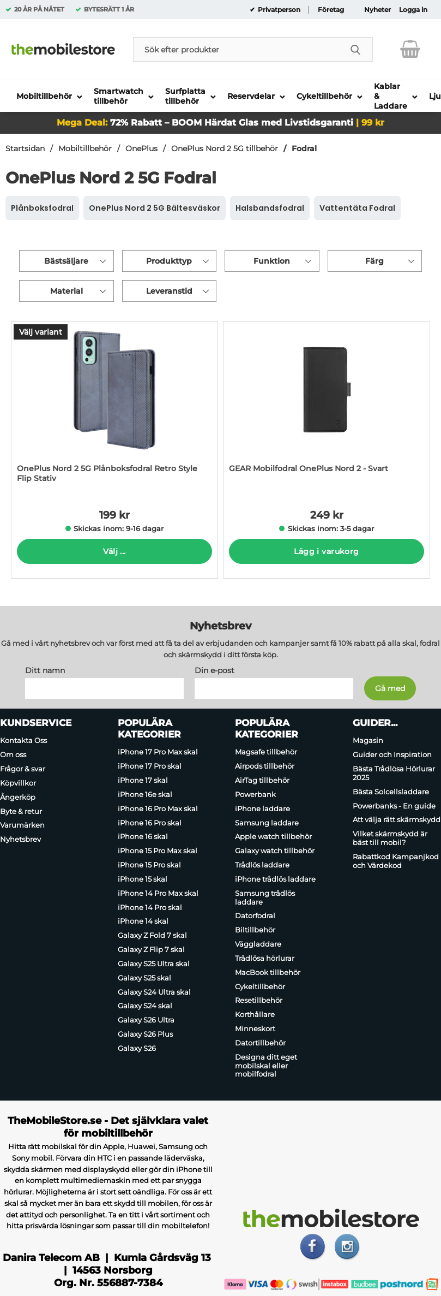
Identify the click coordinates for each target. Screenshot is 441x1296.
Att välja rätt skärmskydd (396, 820)
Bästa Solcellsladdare (391, 791)
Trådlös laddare (262, 864)
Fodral (304, 148)
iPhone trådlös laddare (275, 879)
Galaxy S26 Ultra (146, 1019)
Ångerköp (17, 797)
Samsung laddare (267, 822)
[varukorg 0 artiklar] (410, 49)
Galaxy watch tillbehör (275, 850)
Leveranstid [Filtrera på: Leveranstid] (169, 291)
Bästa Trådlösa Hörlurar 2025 (394, 773)
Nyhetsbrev (20, 839)
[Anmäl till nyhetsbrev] (390, 689)
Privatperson (278, 10)
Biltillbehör (255, 929)
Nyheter (377, 10)
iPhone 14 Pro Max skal (158, 893)
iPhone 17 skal (143, 780)
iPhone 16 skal (143, 837)
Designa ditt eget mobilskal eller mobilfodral (266, 1066)
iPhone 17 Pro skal (150, 766)
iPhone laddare (262, 808)
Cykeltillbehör (260, 986)
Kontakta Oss (23, 740)
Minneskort (255, 1028)
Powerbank (255, 794)
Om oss (13, 754)
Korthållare (255, 1014)
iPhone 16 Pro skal (150, 822)
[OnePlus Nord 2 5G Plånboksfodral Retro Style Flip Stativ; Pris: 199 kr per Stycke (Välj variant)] (114, 408)
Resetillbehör (258, 1000)
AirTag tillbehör (262, 780)
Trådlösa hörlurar (264, 958)
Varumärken (22, 825)
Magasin (368, 740)
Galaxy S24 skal (145, 1006)
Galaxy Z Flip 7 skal (151, 949)
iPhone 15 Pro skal (149, 864)
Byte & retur (21, 811)
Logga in (413, 10)
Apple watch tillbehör (273, 837)
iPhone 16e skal (145, 794)
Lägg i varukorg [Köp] (326, 551)
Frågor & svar (22, 768)
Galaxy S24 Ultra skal (154, 992)
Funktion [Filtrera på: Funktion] (271, 261)
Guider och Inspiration (392, 754)
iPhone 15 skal (142, 879)
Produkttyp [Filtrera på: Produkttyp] (169, 261)
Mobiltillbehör (85, 148)
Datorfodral (255, 916)
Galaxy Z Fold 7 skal (152, 935)
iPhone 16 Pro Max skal (158, 808)
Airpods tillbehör (264, 766)
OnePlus (141, 148)
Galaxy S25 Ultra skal (154, 963)
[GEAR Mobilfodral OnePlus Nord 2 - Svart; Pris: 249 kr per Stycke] (326, 408)
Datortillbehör (260, 1042)
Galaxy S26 (137, 1048)
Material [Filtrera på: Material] (66, 291)
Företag (331, 10)
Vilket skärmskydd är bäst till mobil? (390, 838)
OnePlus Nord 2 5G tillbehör (224, 148)
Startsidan (25, 148)
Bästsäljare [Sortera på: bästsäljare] (66, 261)
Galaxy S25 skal (144, 977)
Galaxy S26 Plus (145, 1034)
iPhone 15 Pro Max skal (157, 850)
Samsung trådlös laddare (265, 897)
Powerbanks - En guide (394, 805)
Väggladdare (258, 944)
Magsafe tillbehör (266, 752)
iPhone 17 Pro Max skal (158, 752)
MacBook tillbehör (267, 972)
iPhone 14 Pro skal (150, 907)
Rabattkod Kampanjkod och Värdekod (396, 861)
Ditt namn (45, 671)
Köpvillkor (18, 782)
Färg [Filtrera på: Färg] (374, 261)
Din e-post (214, 671)
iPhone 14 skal (143, 921)
